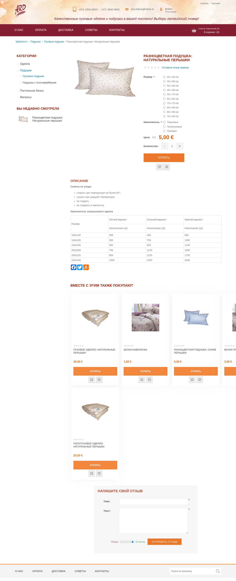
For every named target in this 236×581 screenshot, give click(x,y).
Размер (148, 76)
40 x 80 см (172, 90)
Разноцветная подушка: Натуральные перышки (47, 119)
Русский (216, 3)
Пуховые (172, 131)
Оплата (41, 30)
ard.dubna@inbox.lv (142, 9)
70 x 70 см (172, 103)
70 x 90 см (172, 116)
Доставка (65, 30)
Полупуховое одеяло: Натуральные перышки (88, 445)
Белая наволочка (135, 349)
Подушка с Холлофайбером (39, 82)
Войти (168, 8)
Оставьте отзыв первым (175, 67)
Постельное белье (32, 90)
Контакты (117, 30)
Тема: (106, 501)
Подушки (26, 70)
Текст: (107, 510)
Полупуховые (174, 126)
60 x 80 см (172, 107)
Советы (91, 30)
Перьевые (172, 122)
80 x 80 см (172, 112)
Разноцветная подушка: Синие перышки (195, 351)
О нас (19, 30)
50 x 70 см (172, 94)
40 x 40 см (172, 76)
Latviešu (204, 3)
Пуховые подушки (33, 76)
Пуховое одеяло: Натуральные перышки (94, 351)
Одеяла (25, 63)
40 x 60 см (172, 81)
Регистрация (170, 12)
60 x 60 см (172, 98)
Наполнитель (152, 122)
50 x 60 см (172, 85)
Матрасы (26, 97)
